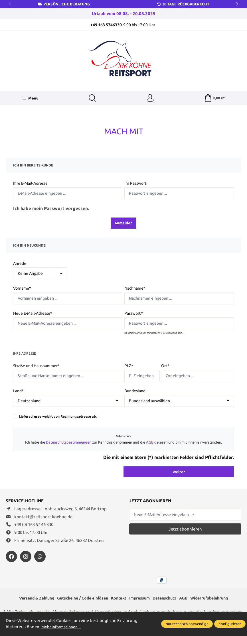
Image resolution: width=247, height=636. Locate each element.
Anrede (19, 264)
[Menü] (30, 99)
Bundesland (134, 391)
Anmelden (123, 224)
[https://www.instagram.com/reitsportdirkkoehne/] (25, 557)
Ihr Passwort (135, 184)
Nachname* (134, 289)
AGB (149, 443)
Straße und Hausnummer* (36, 366)
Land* (18, 391)
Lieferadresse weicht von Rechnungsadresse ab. (58, 417)
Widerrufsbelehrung (216, 599)
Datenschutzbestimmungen (68, 443)
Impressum (141, 599)
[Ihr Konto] (150, 98)
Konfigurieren (229, 624)
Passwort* (133, 314)
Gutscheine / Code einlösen (79, 599)
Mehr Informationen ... (63, 626)
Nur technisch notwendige (186, 624)
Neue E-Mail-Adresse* (32, 314)
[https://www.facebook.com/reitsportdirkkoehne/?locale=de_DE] (11, 557)
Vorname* (22, 289)
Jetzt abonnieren (185, 529)
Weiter (179, 472)
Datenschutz (168, 599)
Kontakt (119, 599)
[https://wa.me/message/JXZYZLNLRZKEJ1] (40, 557)
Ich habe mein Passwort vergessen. (51, 209)
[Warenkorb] (214, 98)
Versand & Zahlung (29, 599)
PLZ (128, 366)
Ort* (165, 366)
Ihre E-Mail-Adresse (30, 184)
